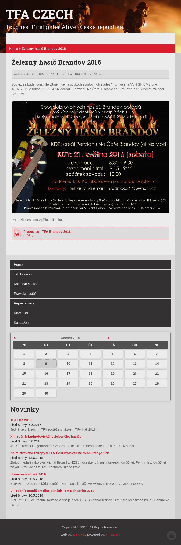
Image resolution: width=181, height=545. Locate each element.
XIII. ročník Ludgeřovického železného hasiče (45, 436)
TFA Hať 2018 (20, 420)
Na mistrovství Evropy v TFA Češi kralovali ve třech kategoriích (59, 453)
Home (13, 48)
